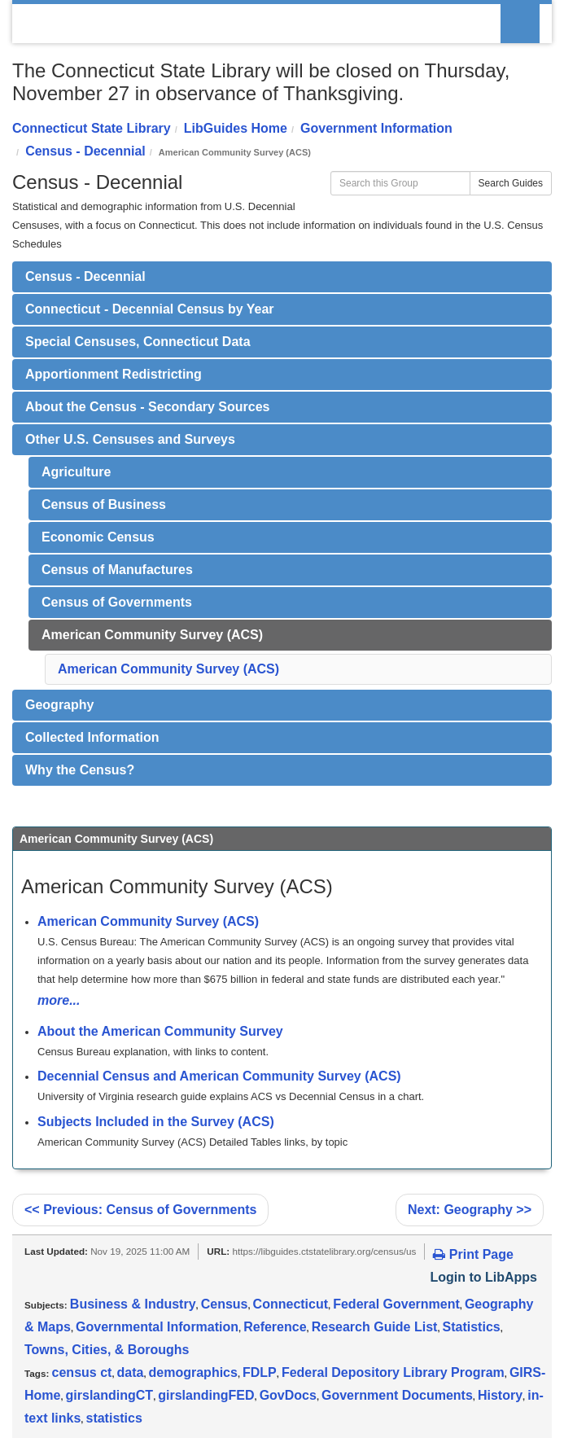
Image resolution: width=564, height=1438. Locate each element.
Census (224, 1304)
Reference (274, 1327)
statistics (113, 1418)
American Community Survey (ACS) (152, 635)
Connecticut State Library (91, 128)
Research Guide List (375, 1327)
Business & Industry (133, 1304)
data (130, 1372)
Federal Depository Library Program (393, 1372)
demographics (193, 1372)
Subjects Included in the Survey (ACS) (155, 1122)
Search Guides (511, 183)
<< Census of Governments (140, 1210)
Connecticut (290, 1304)
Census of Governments (117, 602)
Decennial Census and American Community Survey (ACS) (219, 1076)
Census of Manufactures (117, 570)
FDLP (260, 1372)
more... (58, 1000)
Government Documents (397, 1395)
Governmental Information (157, 1327)
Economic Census (98, 537)
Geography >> (469, 1210)
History (500, 1395)
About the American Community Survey (160, 1031)
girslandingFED (206, 1395)
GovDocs (288, 1395)
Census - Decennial (85, 151)
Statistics (472, 1327)
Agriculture (76, 472)
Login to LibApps (483, 1277)
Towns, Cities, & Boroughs (106, 1350)
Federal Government (396, 1304)
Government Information (376, 128)
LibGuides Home (235, 128)
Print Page (473, 1254)
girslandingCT (110, 1395)
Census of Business (104, 504)
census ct (82, 1372)
